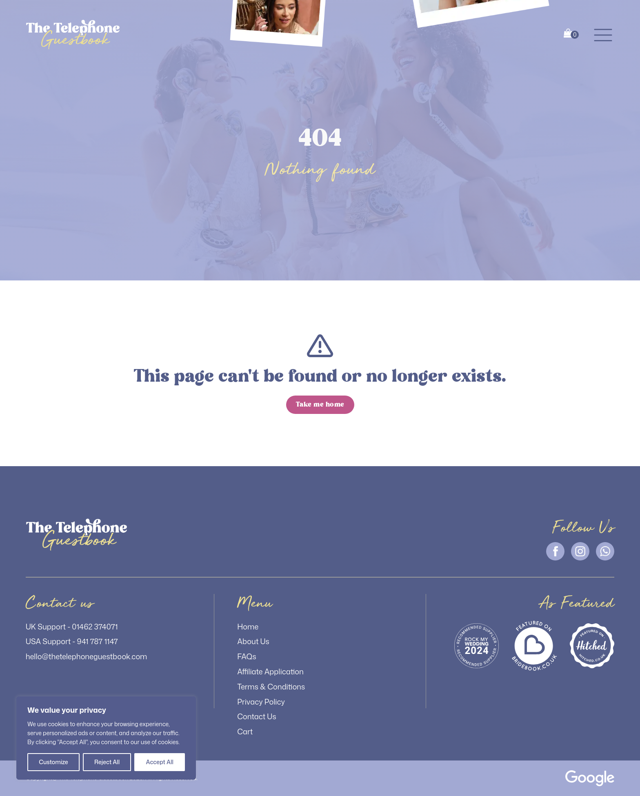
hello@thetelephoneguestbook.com (86, 656)
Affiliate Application (270, 671)
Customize (53, 762)
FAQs (246, 656)
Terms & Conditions (271, 686)
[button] (603, 34)
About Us (253, 641)
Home (247, 626)
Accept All (159, 762)
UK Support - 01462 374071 (72, 626)
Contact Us (256, 716)
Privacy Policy (261, 701)
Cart (245, 731)
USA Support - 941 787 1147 (72, 641)
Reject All (107, 762)
